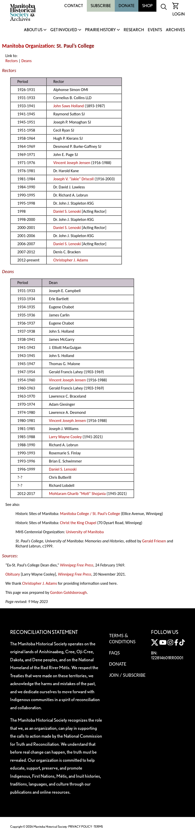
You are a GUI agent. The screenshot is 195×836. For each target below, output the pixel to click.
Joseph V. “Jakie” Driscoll (73, 178)
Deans (26, 60)
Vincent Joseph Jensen (71, 162)
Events (155, 30)
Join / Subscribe (127, 675)
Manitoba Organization (28, 46)
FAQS (114, 653)
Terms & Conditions (122, 638)
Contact (73, 5)
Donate (127, 5)
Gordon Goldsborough (68, 592)
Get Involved (63, 30)
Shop (147, 5)
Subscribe (101, 5)
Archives (175, 30)
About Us (33, 30)
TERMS (98, 826)
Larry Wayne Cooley (65, 436)
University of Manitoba (85, 531)
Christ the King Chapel (78, 522)
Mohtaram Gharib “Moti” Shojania (77, 493)
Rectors (11, 60)
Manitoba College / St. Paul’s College (90, 513)
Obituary (12, 574)
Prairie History (100, 30)
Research (134, 30)
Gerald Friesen (154, 541)
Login (178, 14)
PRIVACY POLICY (80, 826)
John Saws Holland (68, 105)
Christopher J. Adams (70, 260)
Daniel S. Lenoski (67, 211)
